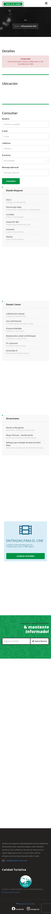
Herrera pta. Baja (13, 207)
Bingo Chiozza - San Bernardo (19, 435)
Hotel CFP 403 (12, 222)
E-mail (4, 131)
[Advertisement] (25, 275)
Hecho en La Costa (26, 904)
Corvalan (10, 214)
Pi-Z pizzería (12, 343)
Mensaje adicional (10, 167)
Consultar (11, 181)
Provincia (6, 155)
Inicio (17, 26)
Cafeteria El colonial (15, 314)
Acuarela (10, 229)
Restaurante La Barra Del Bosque (21, 336)
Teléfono (6, 143)
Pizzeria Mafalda (14, 328)
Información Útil (28, 26)
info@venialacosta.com (16, 860)
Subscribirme (39, 641)
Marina (9, 237)
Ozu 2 (8, 200)
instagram (33, 909)
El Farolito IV (12, 351)
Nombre (5, 119)
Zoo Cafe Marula (13, 321)
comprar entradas (25, 556)
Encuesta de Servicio (11, 892)
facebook (18, 909)
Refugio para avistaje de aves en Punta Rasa (23, 443)
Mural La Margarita (15, 428)
